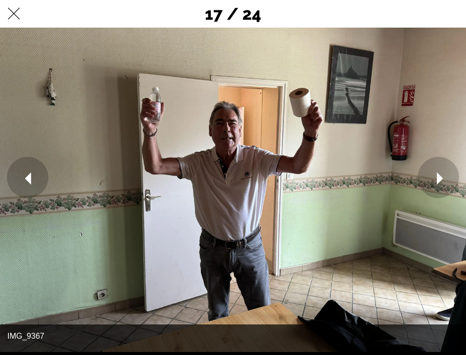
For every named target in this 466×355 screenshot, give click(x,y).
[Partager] (426, 14)
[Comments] (452, 14)
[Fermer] (14, 14)
